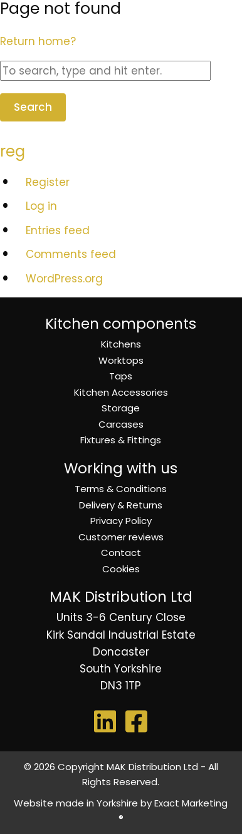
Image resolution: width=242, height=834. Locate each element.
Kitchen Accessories (121, 392)
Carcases (121, 424)
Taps (120, 376)
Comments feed (71, 254)
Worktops (121, 360)
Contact (121, 552)
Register (48, 182)
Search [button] (33, 107)
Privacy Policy (121, 520)
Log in (41, 206)
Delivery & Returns (120, 505)
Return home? (38, 41)
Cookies (121, 568)
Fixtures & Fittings (120, 439)
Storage (121, 407)
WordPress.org (64, 278)
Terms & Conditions (121, 488)
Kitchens (121, 344)
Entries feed (58, 230)
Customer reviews (121, 536)
